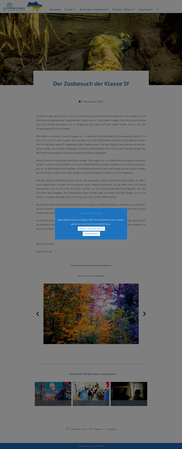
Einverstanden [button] (91, 233)
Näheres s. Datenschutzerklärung (91, 229)
